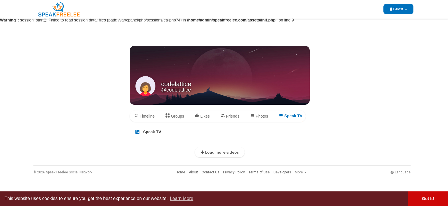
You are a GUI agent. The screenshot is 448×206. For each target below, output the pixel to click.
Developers (282, 172)
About (193, 172)
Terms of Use (259, 172)
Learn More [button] (181, 198)
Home (180, 172)
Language (400, 172)
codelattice (176, 84)
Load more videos (220, 152)
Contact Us (210, 172)
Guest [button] (398, 9)
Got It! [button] (428, 198)
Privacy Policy (234, 172)
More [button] (301, 172)
